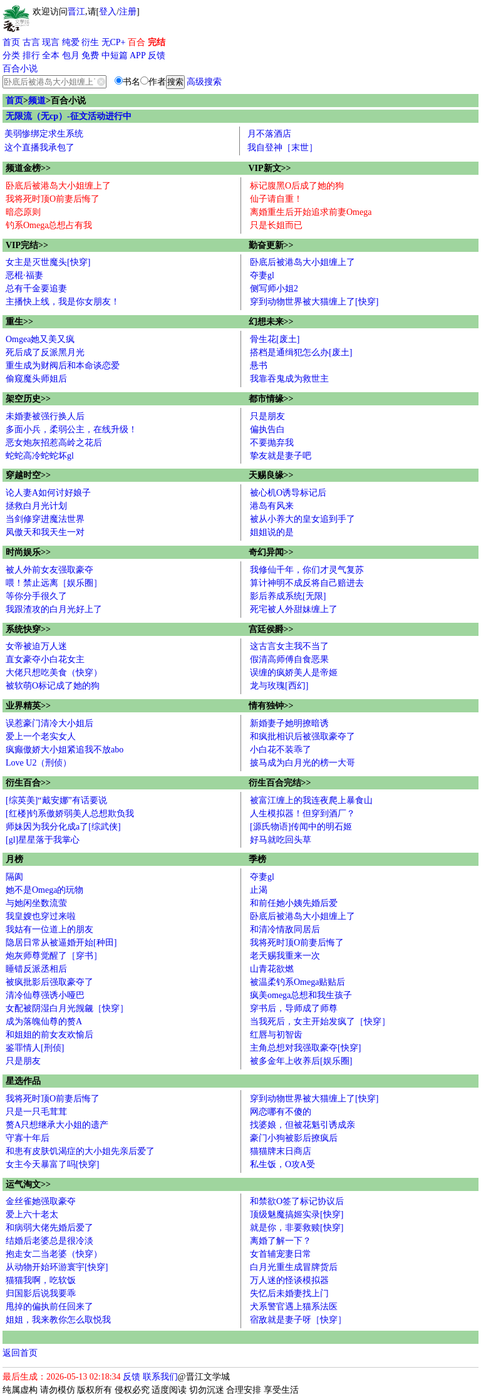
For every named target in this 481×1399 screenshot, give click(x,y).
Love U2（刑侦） (38, 762)
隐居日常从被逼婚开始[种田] (61, 942)
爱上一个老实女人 (41, 736)
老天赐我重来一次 (285, 955)
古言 (31, 42)
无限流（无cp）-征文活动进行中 (69, 116)
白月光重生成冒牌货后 (294, 1267)
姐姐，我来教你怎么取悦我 (58, 1319)
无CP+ (113, 42)
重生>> (19, 321)
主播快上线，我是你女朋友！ (63, 301)
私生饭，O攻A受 (282, 1164)
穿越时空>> (28, 475)
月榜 (14, 859)
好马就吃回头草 (280, 840)
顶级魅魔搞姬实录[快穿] (296, 1214)
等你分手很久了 (36, 596)
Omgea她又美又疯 (40, 339)
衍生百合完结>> (280, 783)
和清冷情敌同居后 (285, 929)
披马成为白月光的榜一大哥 (302, 762)
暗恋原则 (23, 212)
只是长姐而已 (276, 225)
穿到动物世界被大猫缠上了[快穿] (314, 301)
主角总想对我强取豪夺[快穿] (305, 1048)
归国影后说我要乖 (41, 1293)
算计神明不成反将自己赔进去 (307, 583)
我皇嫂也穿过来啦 (41, 916)
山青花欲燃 (272, 969)
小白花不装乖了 (280, 749)
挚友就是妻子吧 (280, 455)
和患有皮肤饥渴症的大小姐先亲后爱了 (80, 1151)
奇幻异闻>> (271, 552)
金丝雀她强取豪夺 (41, 1201)
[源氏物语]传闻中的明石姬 (301, 826)
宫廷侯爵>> (271, 629)
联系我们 (160, 1376)
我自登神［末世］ (282, 147)
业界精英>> (28, 705)
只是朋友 (267, 416)
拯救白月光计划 (36, 506)
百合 (136, 42)
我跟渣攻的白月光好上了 (54, 609)
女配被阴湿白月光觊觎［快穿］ (67, 1008)
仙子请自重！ (276, 199)
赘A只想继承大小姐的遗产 (57, 1125)
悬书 (258, 365)
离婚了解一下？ (280, 1241)
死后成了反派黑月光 (45, 352)
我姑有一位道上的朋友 (49, 929)
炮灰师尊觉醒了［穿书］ (54, 955)
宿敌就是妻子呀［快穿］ (298, 1319)
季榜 (257, 859)
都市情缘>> (271, 398)
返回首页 (20, 1353)
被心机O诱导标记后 (288, 492)
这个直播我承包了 (39, 147)
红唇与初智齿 (276, 1034)
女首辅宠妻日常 (280, 1254)
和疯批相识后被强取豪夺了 (302, 736)
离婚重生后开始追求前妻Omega (310, 212)
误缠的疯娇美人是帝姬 (294, 672)
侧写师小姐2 (274, 288)
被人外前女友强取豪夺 (49, 570)
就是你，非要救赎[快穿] (296, 1227)
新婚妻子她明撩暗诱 (289, 723)
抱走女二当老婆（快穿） (54, 1254)
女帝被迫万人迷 (36, 646)
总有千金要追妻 (36, 288)
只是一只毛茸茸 (36, 1111)
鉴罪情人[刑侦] (35, 1048)
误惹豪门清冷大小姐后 (49, 723)
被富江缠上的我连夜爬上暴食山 (311, 800)
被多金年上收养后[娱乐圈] (301, 1061)
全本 (50, 55)
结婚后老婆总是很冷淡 (49, 1241)
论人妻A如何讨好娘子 (48, 492)
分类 (11, 55)
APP (138, 55)
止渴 (258, 890)
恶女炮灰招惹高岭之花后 (54, 442)
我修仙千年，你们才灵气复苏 (307, 570)
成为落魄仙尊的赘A (44, 1021)
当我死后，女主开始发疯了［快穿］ (320, 1021)
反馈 (156, 55)
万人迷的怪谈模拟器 (289, 1280)
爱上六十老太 (32, 1214)
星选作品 (23, 1081)
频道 (37, 100)
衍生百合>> (28, 783)
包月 (71, 55)
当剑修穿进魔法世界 (45, 519)
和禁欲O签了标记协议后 (297, 1201)
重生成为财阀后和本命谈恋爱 (63, 365)
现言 (50, 42)
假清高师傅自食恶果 (289, 659)
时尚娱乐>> (28, 552)
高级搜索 (204, 81)
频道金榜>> (28, 168)
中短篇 (114, 55)
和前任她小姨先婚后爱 (294, 903)
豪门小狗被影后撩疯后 (294, 1138)
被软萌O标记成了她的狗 (53, 685)
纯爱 (71, 42)
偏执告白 (267, 429)
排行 (31, 55)
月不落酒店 (269, 133)
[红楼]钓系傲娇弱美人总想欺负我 (70, 813)
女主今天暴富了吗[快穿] (52, 1164)
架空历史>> (28, 398)
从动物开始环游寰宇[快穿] (57, 1267)
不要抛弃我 (272, 442)
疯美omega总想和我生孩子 (301, 995)
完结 (156, 42)
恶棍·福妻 (24, 275)
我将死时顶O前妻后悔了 (53, 199)
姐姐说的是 (272, 532)
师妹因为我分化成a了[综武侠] (63, 826)
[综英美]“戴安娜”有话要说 (56, 800)
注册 (128, 11)
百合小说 (20, 68)
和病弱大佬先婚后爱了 (49, 1227)
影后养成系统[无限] (288, 596)
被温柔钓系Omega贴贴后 (297, 982)
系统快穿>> (28, 629)
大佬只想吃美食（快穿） (54, 672)
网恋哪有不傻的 (280, 1111)
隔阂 (14, 877)
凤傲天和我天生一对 (45, 532)
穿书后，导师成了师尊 (294, 1008)
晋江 (76, 11)
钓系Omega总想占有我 (49, 225)
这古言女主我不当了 (289, 646)
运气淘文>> (28, 1184)
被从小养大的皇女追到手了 (302, 519)
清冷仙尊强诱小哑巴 (45, 995)
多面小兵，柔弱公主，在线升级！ (71, 429)
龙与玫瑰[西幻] (279, 685)
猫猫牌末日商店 (280, 1151)
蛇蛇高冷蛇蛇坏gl (40, 455)
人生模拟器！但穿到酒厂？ (302, 813)
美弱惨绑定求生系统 (43, 133)
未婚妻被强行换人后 (45, 416)
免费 (90, 55)
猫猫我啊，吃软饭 (41, 1280)
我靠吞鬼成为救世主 (289, 378)
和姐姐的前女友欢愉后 (49, 1034)
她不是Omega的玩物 (44, 890)
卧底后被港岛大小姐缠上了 (58, 185)
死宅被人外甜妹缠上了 (294, 609)
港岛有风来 (272, 506)
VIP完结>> (27, 245)
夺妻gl (262, 275)
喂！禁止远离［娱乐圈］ (54, 583)
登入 (107, 11)
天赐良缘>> (271, 475)
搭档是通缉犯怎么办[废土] (301, 352)
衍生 (90, 42)
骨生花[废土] (274, 339)
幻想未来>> (271, 321)
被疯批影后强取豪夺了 (49, 982)
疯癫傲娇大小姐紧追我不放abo (64, 749)
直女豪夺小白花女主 (45, 659)
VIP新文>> (270, 168)
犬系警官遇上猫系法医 (294, 1306)
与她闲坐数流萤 (36, 903)
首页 (11, 42)
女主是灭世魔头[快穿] (48, 262)
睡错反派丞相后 (36, 969)
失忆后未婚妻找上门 (289, 1293)
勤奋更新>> (271, 245)
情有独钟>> (271, 705)
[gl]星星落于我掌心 (43, 840)
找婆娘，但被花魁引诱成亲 (302, 1125)
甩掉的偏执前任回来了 (49, 1306)
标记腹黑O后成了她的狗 (297, 185)
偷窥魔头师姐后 (36, 378)
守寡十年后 (27, 1138)
